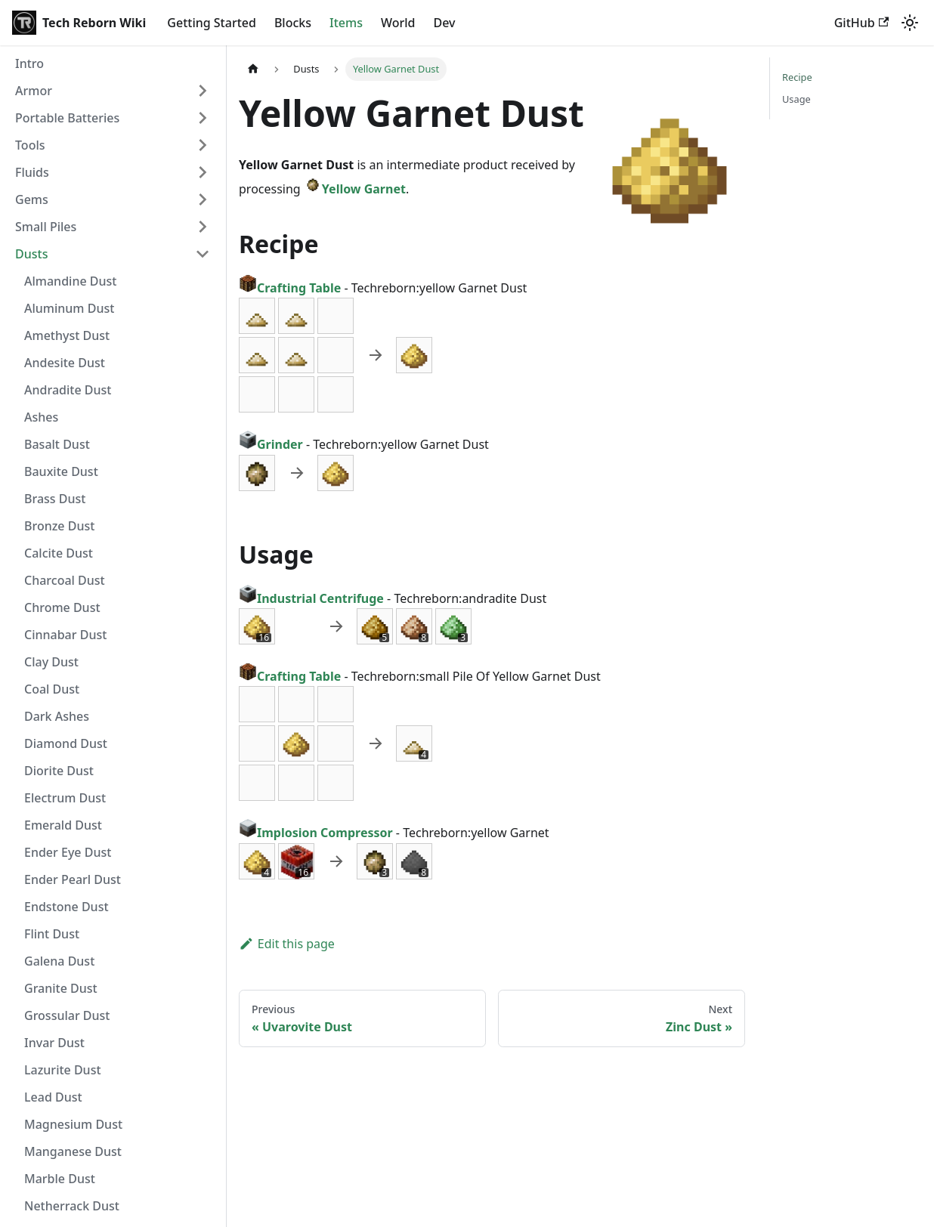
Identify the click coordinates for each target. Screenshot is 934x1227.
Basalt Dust (57, 444)
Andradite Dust (67, 390)
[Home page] (253, 69)
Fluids (32, 172)
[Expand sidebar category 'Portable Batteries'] (202, 118)
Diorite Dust (59, 770)
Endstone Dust (66, 906)
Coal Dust (51, 689)
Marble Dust (59, 1178)
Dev (444, 22)
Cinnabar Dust (65, 634)
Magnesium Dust (73, 1124)
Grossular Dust (67, 1015)
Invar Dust (54, 1042)
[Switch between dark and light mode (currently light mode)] (910, 23)
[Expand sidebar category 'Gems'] (202, 199)
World (398, 22)
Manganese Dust (73, 1151)
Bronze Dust (59, 526)
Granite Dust (60, 988)
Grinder (271, 444)
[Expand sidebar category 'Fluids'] (202, 172)
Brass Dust (54, 498)
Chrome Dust (62, 607)
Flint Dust (51, 934)
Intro (29, 63)
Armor (33, 90)
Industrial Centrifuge (311, 598)
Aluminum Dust (69, 308)
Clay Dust (51, 662)
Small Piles (45, 226)
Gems (31, 199)
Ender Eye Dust (67, 852)
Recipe (797, 77)
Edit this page (287, 943)
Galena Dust (59, 961)
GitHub (861, 22)
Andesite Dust (64, 362)
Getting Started (211, 22)
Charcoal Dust (64, 580)
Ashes (41, 417)
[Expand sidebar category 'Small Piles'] (202, 227)
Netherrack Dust (71, 1206)
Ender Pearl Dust (72, 879)
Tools (30, 145)
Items (346, 22)
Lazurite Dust (62, 1070)
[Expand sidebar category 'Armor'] (202, 91)
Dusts (31, 254)
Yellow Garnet (355, 189)
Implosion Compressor (316, 832)
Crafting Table (290, 288)
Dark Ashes (56, 716)
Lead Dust (53, 1097)
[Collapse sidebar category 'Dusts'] (202, 254)
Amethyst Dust (67, 335)
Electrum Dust (65, 798)
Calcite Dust (58, 553)
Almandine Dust (70, 281)
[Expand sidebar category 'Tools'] (202, 145)
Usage (796, 99)
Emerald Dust (63, 825)
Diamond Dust (65, 743)
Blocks (292, 22)
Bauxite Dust (61, 471)
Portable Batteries (67, 118)
